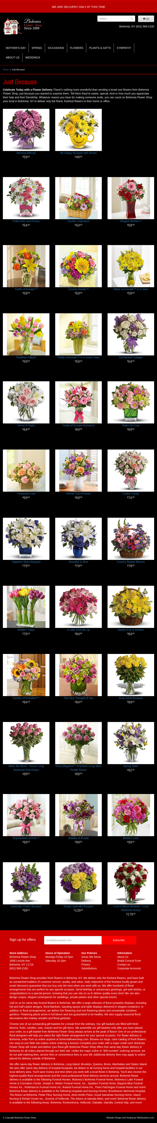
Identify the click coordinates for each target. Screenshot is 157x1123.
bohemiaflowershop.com (73, 1039)
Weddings (32, 57)
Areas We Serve (91, 956)
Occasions (56, 47)
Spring (37, 47)
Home (6, 69)
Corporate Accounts (129, 968)
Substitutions (89, 968)
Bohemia (43, 24)
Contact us (123, 964)
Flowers (76, 47)
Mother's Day (16, 47)
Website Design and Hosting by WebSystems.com (130, 1117)
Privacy (85, 964)
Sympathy (124, 47)
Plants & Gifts (100, 47)
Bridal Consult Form (129, 960)
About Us (12, 57)
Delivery (86, 960)
